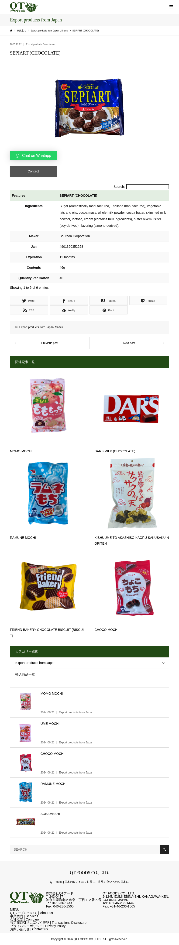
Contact (33, 171)
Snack (59, 327)
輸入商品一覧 (25, 674)
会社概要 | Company (25, 919)
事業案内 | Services (24, 916)
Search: (141, 187)
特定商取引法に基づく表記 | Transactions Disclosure (48, 922)
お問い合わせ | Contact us (29, 929)
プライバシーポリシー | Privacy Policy (38, 926)
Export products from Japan (40, 44)
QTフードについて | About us (31, 912)
